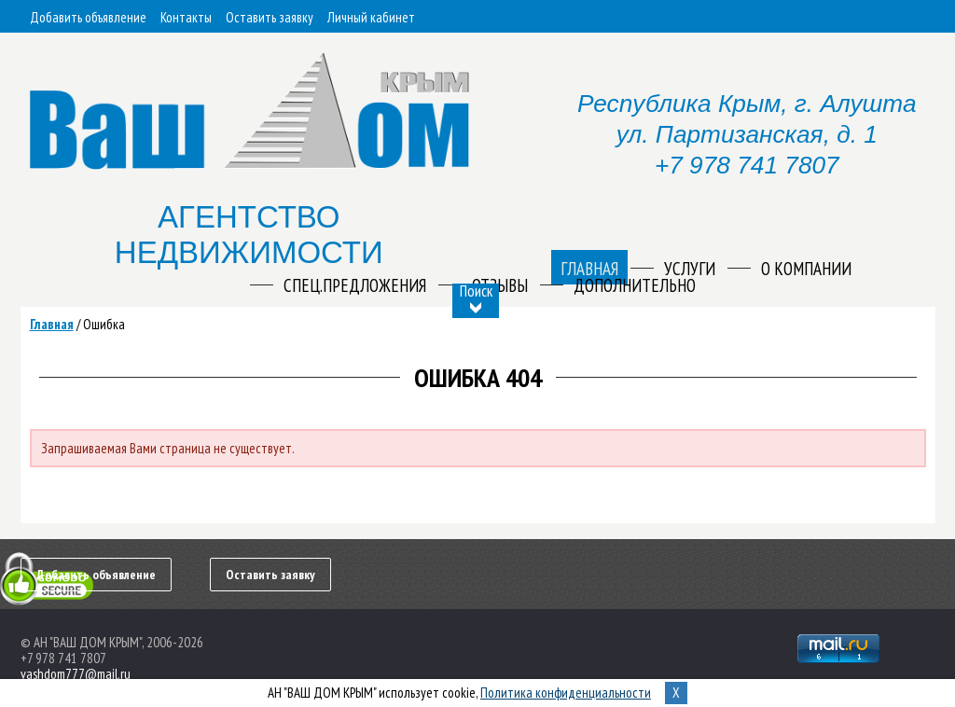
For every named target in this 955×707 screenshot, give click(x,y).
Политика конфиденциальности (565, 692)
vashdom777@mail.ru (76, 674)
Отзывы (500, 285)
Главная (52, 324)
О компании (806, 268)
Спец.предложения (355, 285)
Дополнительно (635, 285)
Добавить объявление (88, 17)
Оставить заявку (269, 17)
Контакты (186, 17)
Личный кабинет (371, 17)
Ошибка (104, 324)
